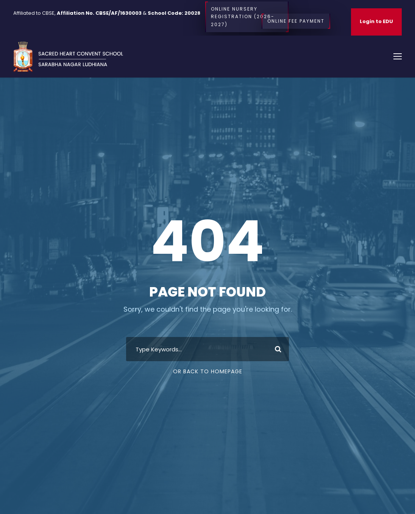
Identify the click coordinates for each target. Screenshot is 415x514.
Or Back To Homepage (207, 371)
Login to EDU (376, 21)
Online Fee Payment (296, 21)
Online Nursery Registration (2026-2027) (247, 17)
